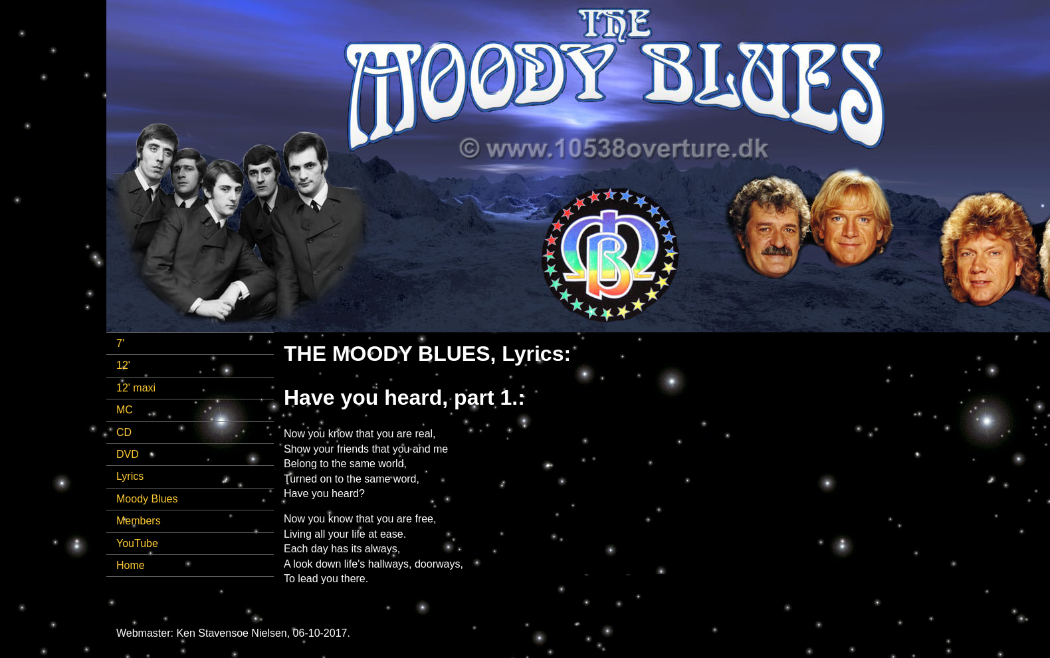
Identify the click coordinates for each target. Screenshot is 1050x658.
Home (130, 565)
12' (123, 365)
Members (138, 520)
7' (120, 343)
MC (124, 409)
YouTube (137, 543)
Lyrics (130, 476)
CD (124, 432)
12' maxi (136, 387)
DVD (127, 454)
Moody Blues (147, 498)
